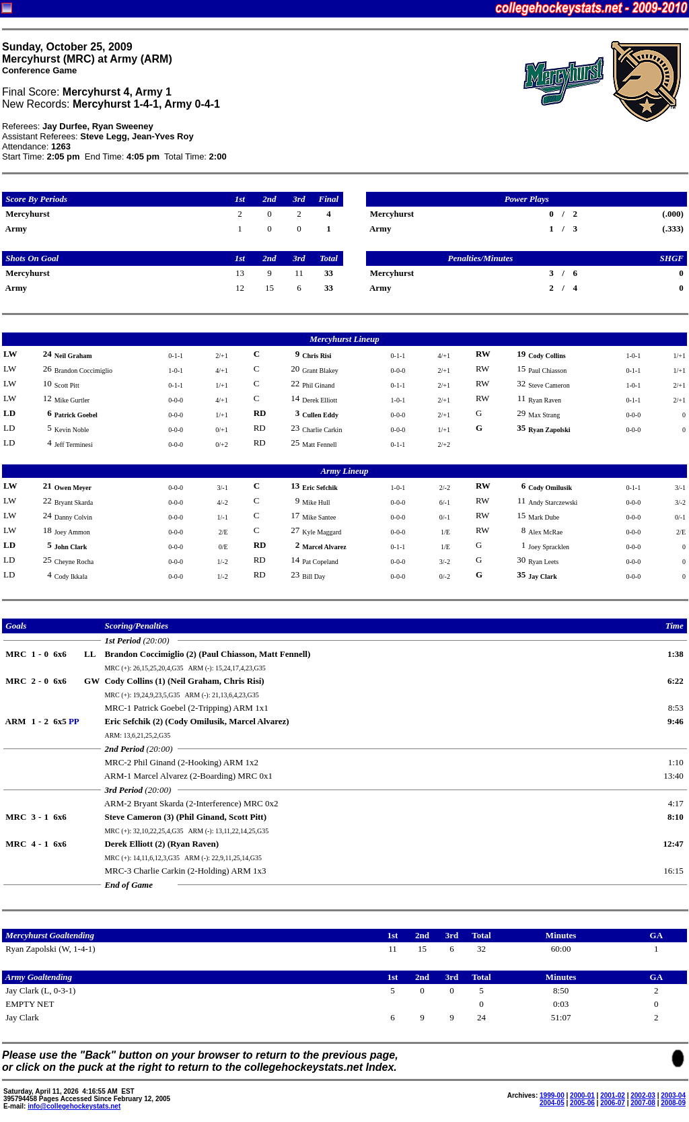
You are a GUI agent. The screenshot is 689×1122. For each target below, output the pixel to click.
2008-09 (673, 1103)
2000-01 (582, 1095)
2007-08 (642, 1103)
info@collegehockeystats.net (74, 1106)
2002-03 (642, 1095)
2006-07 (612, 1103)
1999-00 (552, 1095)
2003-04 (673, 1095)
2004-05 (552, 1103)
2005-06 (582, 1103)
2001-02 (612, 1095)
